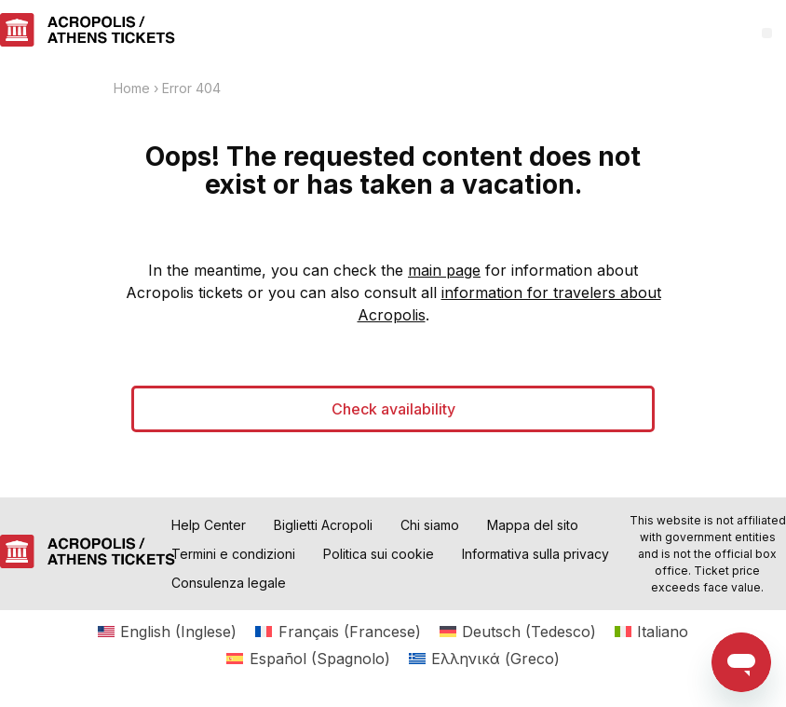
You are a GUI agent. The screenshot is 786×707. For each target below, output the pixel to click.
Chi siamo (429, 525)
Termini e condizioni (233, 554)
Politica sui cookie (378, 554)
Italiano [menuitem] (662, 631)
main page (444, 270)
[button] (767, 33)
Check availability (393, 409)
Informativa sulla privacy (535, 554)
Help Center (208, 525)
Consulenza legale (228, 583)
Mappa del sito (532, 525)
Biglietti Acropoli (323, 525)
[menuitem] (167, 631)
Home (132, 88)
